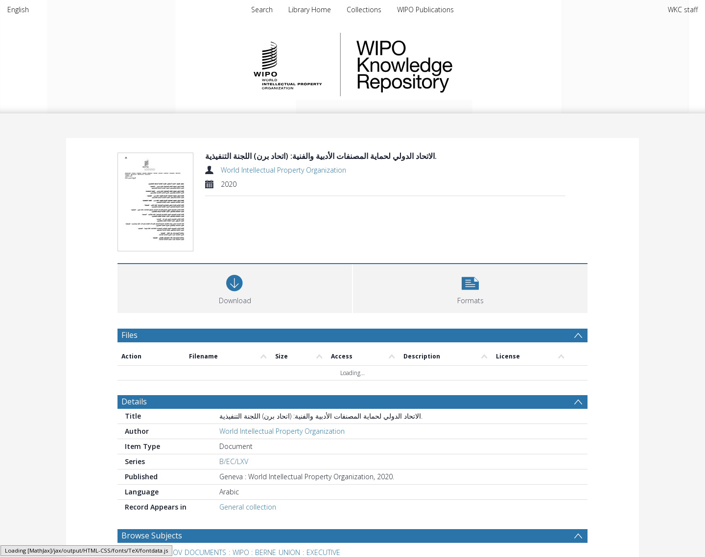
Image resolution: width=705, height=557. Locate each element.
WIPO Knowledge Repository (444, 64)
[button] (470, 287)
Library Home (309, 9)
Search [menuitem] (262, 9)
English (18, 9)
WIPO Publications (425, 9)
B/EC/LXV (233, 461)
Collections (364, 9)
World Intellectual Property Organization (283, 170)
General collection (247, 507)
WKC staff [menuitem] (683, 9)
